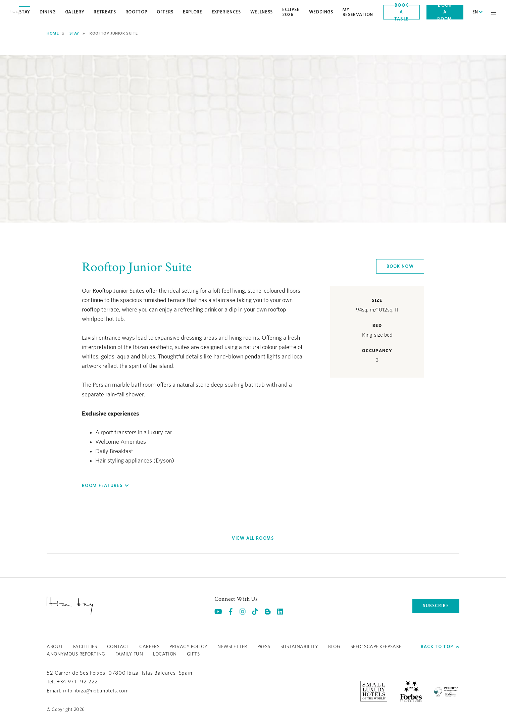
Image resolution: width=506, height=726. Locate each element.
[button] (105, 485)
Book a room (444, 12)
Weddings (321, 11)
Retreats (105, 11)
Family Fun (129, 654)
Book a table (401, 12)
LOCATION (164, 654)
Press (263, 646)
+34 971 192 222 (77, 681)
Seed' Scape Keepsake (376, 646)
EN (477, 12)
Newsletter (232, 646)
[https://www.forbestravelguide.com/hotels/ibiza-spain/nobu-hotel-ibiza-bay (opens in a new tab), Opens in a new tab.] (410, 691)
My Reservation (358, 12)
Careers (149, 646)
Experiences (226, 11)
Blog (334, 646)
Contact (118, 646)
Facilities (85, 646)
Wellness (261, 11)
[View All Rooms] (253, 538)
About (55, 646)
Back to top (440, 646)
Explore (192, 11)
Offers (165, 11)
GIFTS (193, 654)
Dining (48, 11)
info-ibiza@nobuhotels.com (96, 690)
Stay (24, 11)
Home (53, 33)
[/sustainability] (446, 691)
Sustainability (299, 646)
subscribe (436, 605)
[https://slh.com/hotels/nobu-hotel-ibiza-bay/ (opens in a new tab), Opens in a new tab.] (373, 691)
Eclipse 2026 (291, 12)
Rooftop (136, 11)
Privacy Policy (188, 646)
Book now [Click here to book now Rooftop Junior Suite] (400, 266)
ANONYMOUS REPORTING (76, 654)
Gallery (75, 11)
